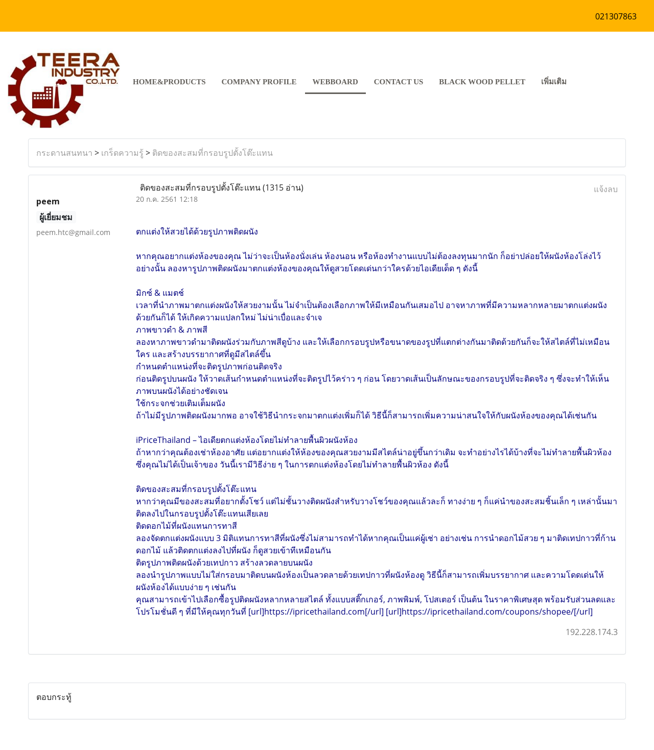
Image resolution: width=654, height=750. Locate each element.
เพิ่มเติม (554, 82)
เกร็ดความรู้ (122, 152)
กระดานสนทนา (64, 152)
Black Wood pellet (482, 82)
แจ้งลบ (606, 189)
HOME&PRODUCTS (169, 82)
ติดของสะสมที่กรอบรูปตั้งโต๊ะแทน (212, 152)
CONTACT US (399, 82)
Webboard (335, 82)
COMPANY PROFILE (259, 82)
